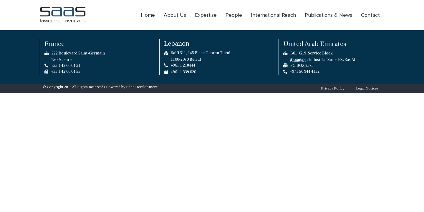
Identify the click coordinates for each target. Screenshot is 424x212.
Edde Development (142, 87)
